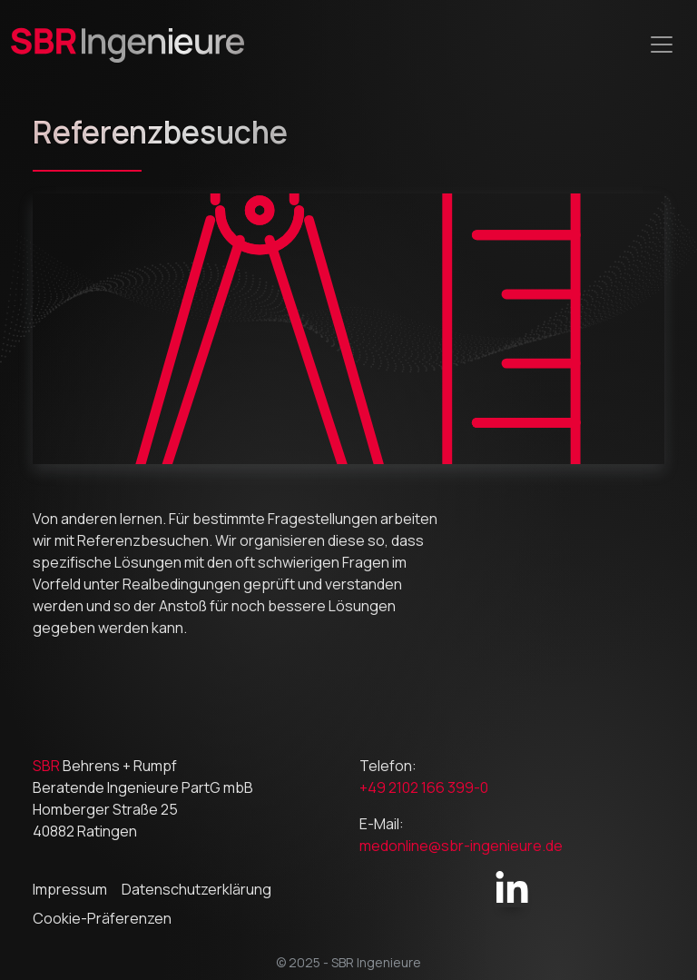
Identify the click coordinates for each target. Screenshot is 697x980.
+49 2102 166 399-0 (423, 787)
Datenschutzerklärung (196, 889)
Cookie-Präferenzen (102, 918)
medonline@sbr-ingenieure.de (461, 846)
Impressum (70, 889)
